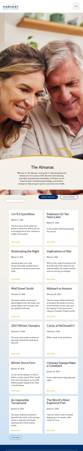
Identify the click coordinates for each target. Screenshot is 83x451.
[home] (11, 6)
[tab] (48, 197)
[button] (76, 6)
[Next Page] (15, 438)
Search (7, 194)
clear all (23, 195)
